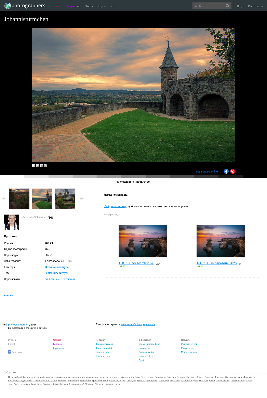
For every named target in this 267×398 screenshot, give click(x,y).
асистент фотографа (83, 377)
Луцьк (122, 380)
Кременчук (73, 380)
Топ (89, 6)
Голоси (8, 295)
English (11, 344)
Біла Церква (147, 377)
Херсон (64, 384)
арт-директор (102, 377)
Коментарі (58, 348)
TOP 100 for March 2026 (136, 263)
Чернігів (99, 384)
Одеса (194, 380)
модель (50, 377)
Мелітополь (151, 380)
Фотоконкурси (103, 356)
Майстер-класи (189, 352)
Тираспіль (36, 384)
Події (141, 360)
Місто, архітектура (57, 267)
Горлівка (190, 377)
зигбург (63, 272)
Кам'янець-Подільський (20, 380)
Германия (51, 272)
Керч (48, 380)
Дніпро (199, 377)
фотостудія (116, 377)
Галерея (73, 6)
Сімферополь (238, 380)
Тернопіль (24, 384)
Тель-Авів (13, 384)
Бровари (171, 377)
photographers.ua (18, 324)
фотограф (39, 377)
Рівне (212, 380)
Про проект (144, 348)
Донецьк (208, 377)
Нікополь (185, 380)
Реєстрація (255, 6)
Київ (54, 380)
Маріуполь (138, 380)
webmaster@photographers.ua (138, 324)
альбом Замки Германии (60, 279)
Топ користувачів (104, 344)
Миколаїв (175, 380)
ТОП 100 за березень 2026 (217, 263)
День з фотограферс (149, 344)
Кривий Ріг (85, 380)
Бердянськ (160, 377)
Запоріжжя (230, 377)
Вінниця (181, 377)
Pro (113, 6)
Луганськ (113, 380)
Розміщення (187, 348)
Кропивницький (100, 380)
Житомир (219, 377)
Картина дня (102, 352)
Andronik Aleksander (34, 217)
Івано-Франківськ (246, 377)
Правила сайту (146, 352)
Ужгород (46, 384)
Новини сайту (145, 356)
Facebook (15, 352)
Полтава (203, 380)
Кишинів (62, 380)
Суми (249, 380)
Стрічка (54, 6)
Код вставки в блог (207, 171)
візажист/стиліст (63, 377)
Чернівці (109, 384)
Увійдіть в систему (115, 206)
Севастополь (222, 380)
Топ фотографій (104, 348)
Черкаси (89, 384)
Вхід (240, 6)
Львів (129, 380)
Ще (102, 6)
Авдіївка (135, 377)
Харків (55, 384)
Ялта (117, 384)
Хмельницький (76, 384)
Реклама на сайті (190, 344)
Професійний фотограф (20, 377)
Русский (12, 340)
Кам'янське (39, 380)
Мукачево (164, 380)
